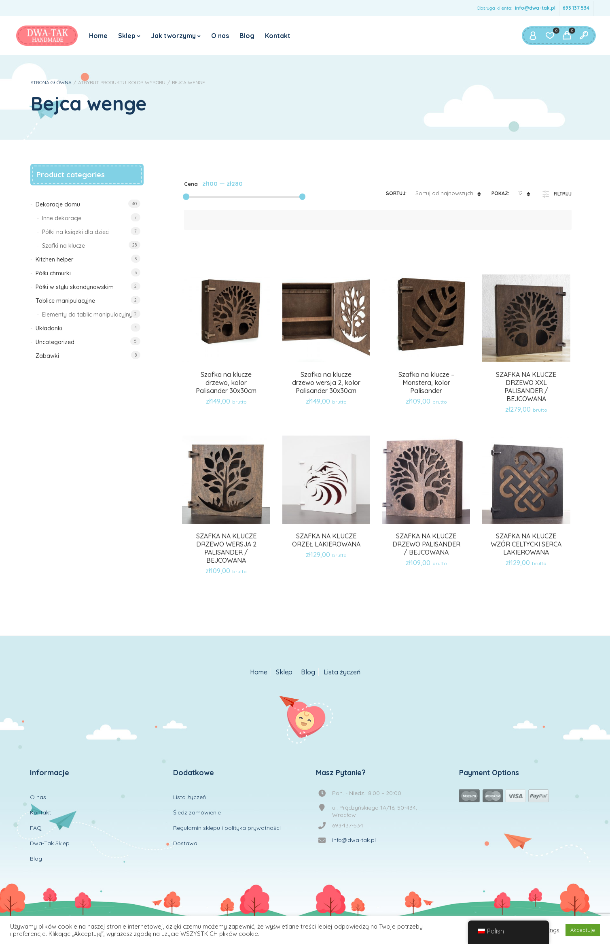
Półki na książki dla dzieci (76, 232)
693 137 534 (576, 8)
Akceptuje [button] (582, 930)
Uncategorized (55, 342)
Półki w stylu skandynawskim (75, 287)
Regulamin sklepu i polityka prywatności (227, 827)
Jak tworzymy (173, 36)
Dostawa (185, 843)
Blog (246, 36)
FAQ (36, 827)
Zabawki (47, 355)
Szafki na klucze (63, 245)
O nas (220, 36)
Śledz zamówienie (197, 812)
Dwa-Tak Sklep (50, 843)
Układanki (49, 328)
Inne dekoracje (61, 218)
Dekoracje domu (58, 204)
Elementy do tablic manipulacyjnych (90, 314)
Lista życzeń (342, 672)
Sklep (127, 36)
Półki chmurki (53, 273)
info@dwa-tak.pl (535, 8)
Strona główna (51, 82)
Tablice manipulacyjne (65, 300)
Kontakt (277, 36)
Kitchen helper (54, 259)
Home (98, 36)
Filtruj (563, 194)
